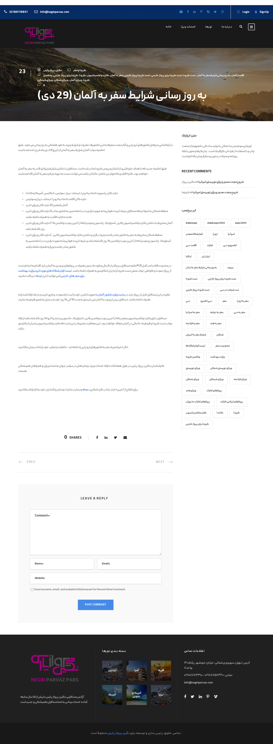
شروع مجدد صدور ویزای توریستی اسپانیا (221, 182)
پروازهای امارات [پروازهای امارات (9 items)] (214, 391)
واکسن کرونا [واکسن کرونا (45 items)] (193, 357)
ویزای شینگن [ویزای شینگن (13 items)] (216, 379)
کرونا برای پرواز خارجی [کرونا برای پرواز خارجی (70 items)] (197, 424)
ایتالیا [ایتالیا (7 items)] (189, 256)
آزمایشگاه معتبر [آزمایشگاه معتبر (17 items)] (194, 234)
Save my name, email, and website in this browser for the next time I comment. (80, 589)
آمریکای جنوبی (136, 695)
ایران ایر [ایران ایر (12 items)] (206, 256)
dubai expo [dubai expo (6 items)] (191, 223)
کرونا (82, 76)
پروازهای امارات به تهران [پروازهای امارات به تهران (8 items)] (198, 402)
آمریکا (112, 695)
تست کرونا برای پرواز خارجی (166, 76)
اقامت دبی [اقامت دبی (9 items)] (191, 245)
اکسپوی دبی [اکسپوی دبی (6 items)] (230, 245)
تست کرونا (189, 76)
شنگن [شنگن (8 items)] (220, 335)
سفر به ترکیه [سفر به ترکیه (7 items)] (217, 312)
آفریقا (161, 671)
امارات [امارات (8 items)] (210, 245)
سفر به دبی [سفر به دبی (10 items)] (239, 312)
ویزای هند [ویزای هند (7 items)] (191, 391)
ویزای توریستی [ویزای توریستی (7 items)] (193, 368)
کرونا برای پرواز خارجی (65, 76)
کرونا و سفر (79, 70)
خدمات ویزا (188, 27)
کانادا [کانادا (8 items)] (220, 413)
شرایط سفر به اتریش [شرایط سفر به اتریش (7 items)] (196, 335)
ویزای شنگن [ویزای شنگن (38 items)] (192, 379)
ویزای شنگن (61, 80)
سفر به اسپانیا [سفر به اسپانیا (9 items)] (193, 312)
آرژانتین (112, 671)
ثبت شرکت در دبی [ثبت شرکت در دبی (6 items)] (229, 290)
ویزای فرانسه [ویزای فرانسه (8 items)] (240, 379)
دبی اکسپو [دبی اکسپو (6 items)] (206, 301)
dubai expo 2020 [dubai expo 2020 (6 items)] (216, 223)
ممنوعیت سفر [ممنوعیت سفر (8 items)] (222, 346)
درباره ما (227, 27)
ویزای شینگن (45, 80)
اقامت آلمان (237, 76)
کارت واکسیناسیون (98, 76)
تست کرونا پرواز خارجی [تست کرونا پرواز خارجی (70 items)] (198, 290)
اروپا (161, 695)
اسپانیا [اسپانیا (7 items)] (231, 234)
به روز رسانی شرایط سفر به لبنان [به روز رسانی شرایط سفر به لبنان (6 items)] (201, 268)
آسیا (136, 671)
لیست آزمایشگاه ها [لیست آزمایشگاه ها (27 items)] (195, 346)
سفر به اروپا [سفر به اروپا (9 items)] (243, 301)
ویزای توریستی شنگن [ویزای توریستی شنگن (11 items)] (221, 368)
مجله (85, 390)
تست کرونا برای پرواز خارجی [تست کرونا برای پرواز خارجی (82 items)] (222, 279)
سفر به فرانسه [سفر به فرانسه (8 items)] (193, 323)
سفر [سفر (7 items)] (224, 301)
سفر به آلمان (116, 76)
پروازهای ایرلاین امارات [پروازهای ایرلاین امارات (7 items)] (231, 402)
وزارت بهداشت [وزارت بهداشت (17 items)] (217, 357)
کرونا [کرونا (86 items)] (237, 413)
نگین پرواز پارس (52, 70)
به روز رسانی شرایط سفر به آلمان (213, 76)
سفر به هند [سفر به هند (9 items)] (216, 323)
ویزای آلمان (76, 80)
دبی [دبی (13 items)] (188, 301)
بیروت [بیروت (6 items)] (230, 268)
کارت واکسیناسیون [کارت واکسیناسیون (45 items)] (196, 413)
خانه (169, 27)
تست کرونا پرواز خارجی (137, 76)
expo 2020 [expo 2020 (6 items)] (240, 223)
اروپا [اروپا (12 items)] (215, 234)
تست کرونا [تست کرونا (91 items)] (191, 279)
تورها (208, 27)
